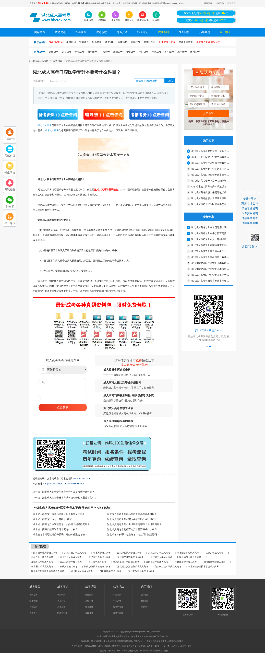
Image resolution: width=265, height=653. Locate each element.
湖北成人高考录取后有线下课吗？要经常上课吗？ (210, 151)
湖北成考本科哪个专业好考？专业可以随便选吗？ (133, 534)
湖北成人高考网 (40, 61)
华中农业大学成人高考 (42, 557)
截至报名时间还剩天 (206, 13)
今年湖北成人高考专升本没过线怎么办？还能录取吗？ (210, 186)
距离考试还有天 (206, 20)
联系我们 (145, 601)
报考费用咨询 (250, 213)
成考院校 (101, 32)
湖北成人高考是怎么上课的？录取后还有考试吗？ (210, 198)
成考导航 (220, 3)
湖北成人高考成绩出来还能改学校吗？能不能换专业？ (210, 192)
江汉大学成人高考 (214, 552)
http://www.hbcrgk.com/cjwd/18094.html (64, 483)
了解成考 (33, 595)
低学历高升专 (250, 218)
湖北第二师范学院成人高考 (130, 557)
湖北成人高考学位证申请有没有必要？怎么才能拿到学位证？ (210, 163)
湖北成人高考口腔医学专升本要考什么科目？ (56, 529)
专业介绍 (122, 32)
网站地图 (145, 607)
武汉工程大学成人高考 (71, 562)
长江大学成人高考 (97, 562)
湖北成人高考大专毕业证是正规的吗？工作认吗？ (210, 169)
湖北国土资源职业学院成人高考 (132, 566)
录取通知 (89, 613)
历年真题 (204, 32)
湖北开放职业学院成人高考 (141, 571)
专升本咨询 (250, 198)
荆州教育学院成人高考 (214, 562)
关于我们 (145, 595)
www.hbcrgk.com (81, 478)
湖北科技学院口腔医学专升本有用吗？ (210, 263)
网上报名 (225, 32)
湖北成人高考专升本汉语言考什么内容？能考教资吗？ (61, 524)
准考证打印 (62, 613)
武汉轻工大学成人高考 (161, 557)
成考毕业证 (118, 607)
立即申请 (208, 113)
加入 (169, 80)
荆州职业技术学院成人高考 (97, 566)
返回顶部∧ (250, 246)
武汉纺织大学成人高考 (159, 552)
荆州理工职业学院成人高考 (126, 562)
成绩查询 (163, 32)
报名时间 (142, 32)
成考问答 (184, 32)
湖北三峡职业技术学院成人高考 (203, 566)
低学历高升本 (250, 223)
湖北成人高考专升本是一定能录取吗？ (53, 519)
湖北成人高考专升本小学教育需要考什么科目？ (132, 514)
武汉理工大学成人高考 (100, 557)
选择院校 (33, 607)
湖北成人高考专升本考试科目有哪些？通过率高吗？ (69, 497)
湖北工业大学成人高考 (71, 557)
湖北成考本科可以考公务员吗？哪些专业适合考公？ (60, 534)
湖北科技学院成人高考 (111, 571)
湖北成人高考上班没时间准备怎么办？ (210, 204)
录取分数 (89, 601)
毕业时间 (117, 595)
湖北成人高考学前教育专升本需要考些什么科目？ (68, 492)
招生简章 (81, 32)
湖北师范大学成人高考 (190, 557)
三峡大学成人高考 (68, 566)
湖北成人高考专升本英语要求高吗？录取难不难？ (133, 519)
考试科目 (61, 601)
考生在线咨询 (250, 192)
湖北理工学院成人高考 (42, 566)
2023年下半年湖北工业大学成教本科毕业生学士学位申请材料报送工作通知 (210, 157)
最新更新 (208, 3)
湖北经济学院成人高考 (188, 552)
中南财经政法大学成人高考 (44, 552)
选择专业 (33, 613)
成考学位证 (118, 613)
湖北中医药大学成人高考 (129, 552)
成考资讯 (60, 32)
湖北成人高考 (45, 125)
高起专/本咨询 (249, 203)
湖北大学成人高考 (102, 552)
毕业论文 (117, 601)
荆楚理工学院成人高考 (186, 562)
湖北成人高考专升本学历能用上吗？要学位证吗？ (59, 514)
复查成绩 (89, 607)
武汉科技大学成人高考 (75, 552)
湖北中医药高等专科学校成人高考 (47, 571)
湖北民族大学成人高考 (82, 571)
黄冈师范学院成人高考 (157, 562)
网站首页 (39, 32)
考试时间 (61, 595)
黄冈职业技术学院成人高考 (168, 566)
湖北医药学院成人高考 (42, 562)
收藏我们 (231, 3)
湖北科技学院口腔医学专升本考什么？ (210, 269)
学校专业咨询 (250, 208)
